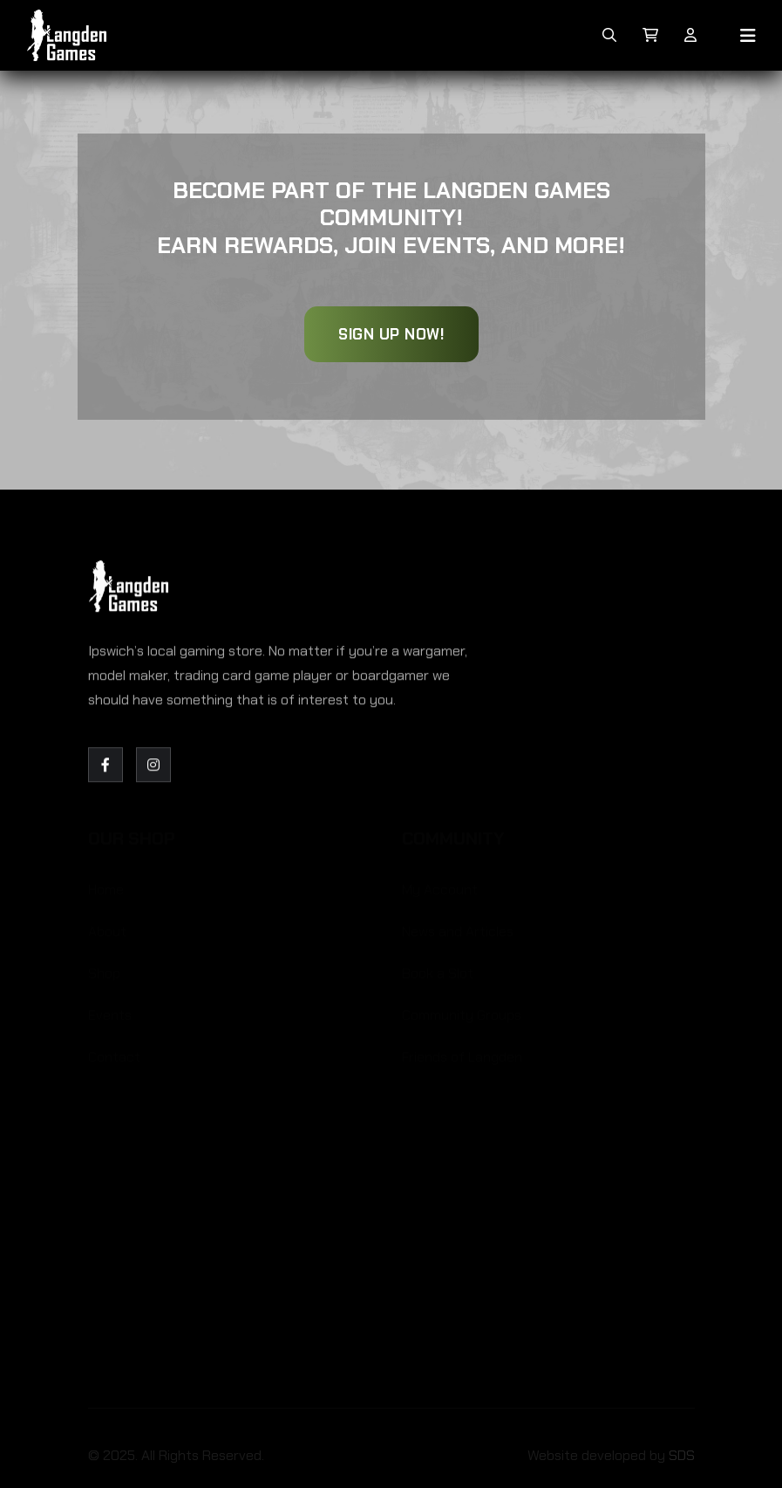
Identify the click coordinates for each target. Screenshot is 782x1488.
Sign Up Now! (391, 334)
